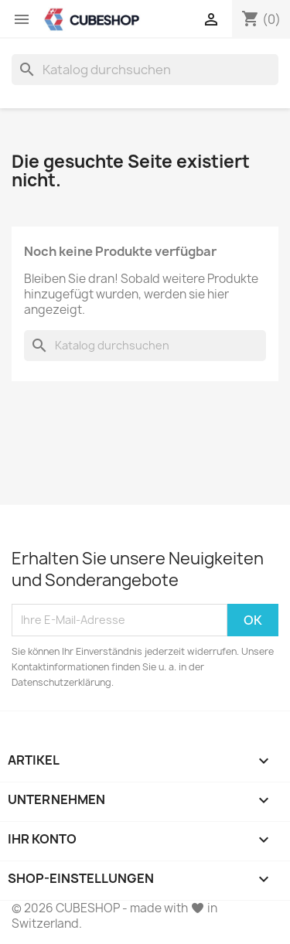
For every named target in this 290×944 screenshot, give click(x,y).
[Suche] (145, 69)
